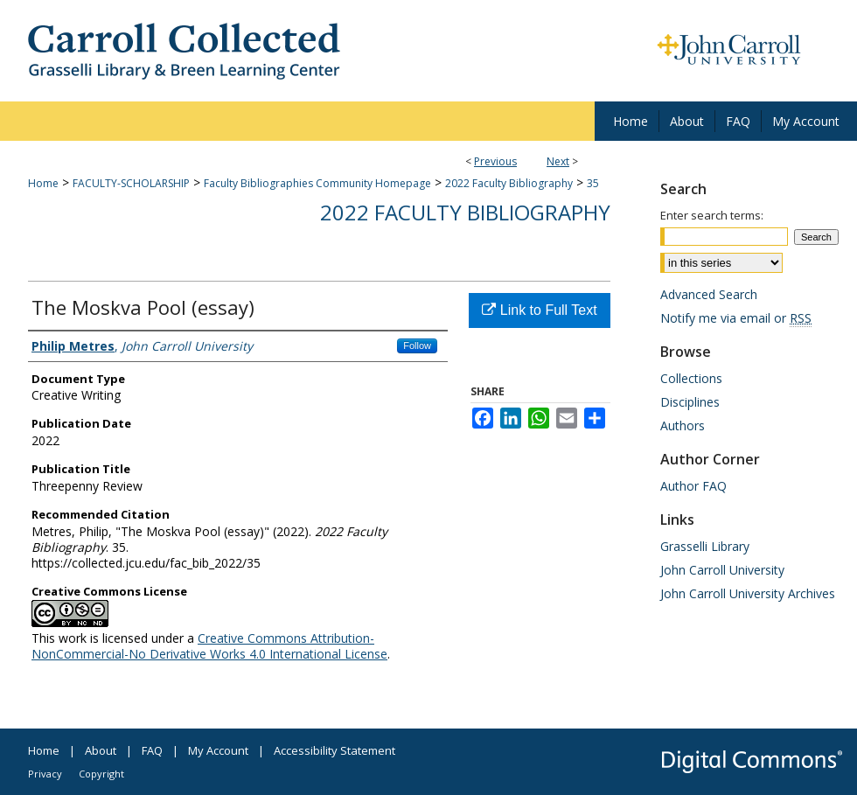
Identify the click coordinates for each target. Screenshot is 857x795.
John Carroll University (722, 569)
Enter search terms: (711, 215)
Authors (682, 425)
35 (593, 183)
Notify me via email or (736, 318)
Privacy (45, 773)
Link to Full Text (539, 310)
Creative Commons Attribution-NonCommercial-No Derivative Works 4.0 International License (209, 646)
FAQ (152, 750)
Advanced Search (708, 294)
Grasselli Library (704, 546)
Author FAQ (693, 486)
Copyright (101, 773)
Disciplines (690, 402)
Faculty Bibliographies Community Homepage (317, 183)
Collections (691, 378)
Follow (417, 345)
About (100, 750)
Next (558, 161)
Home (43, 183)
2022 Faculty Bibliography (509, 183)
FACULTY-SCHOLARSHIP (131, 183)
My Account (218, 750)
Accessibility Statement (334, 750)
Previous (495, 161)
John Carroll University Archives (747, 593)
